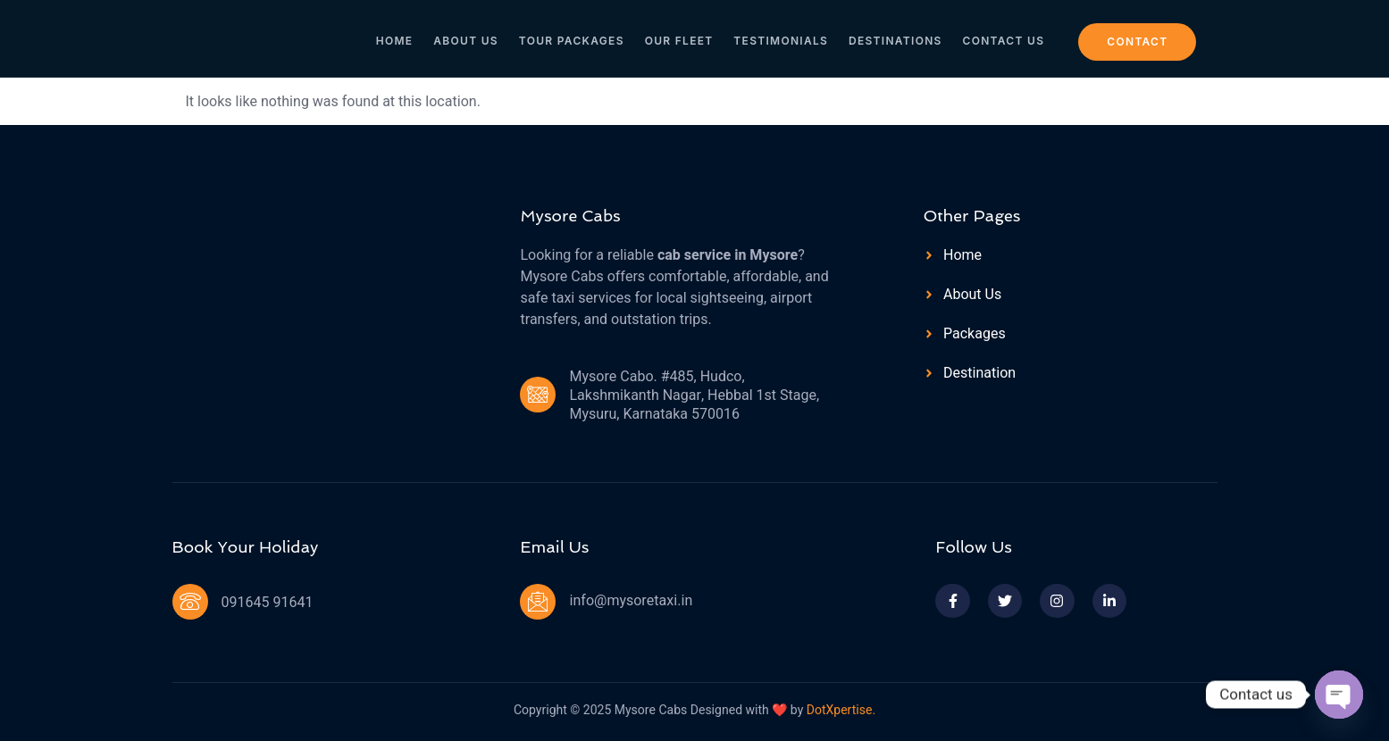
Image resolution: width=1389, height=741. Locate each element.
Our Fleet (680, 37)
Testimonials (779, 37)
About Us (472, 37)
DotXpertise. (839, 710)
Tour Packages (575, 37)
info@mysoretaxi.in (630, 601)
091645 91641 (268, 602)
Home (404, 37)
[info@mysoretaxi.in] (538, 602)
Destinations (892, 37)
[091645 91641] (190, 602)
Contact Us (997, 37)
